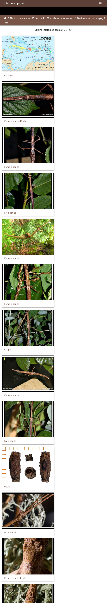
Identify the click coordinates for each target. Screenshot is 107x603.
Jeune (7, 556)
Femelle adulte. (12, 337)
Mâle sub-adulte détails (15, 600)
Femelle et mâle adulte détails (19, 424)
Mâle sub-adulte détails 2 (70, 556)
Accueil (5, 18)
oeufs (60, 380)
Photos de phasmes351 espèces (25, 18)
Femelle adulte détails (69, 73)
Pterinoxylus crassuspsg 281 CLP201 (92, 18)
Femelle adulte (11, 117)
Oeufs (61, 249)
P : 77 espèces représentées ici (58, 18)
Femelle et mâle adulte (69, 424)
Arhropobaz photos (14, 3)
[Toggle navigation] (100, 3)
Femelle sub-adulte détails (71, 468)
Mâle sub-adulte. (66, 600)
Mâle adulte (63, 117)
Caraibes (8, 73)
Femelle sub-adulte (13, 512)
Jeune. (61, 512)
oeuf (6, 380)
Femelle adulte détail (68, 293)
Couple (7, 205)
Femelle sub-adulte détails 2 (18, 468)
